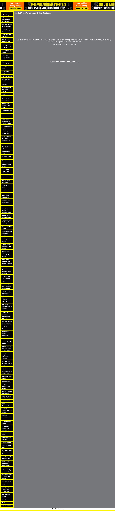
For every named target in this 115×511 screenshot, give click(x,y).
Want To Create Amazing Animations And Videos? (6, 497)
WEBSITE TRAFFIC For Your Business (7, 410)
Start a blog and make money (6, 181)
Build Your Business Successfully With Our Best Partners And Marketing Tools (7, 28)
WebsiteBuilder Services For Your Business (6, 246)
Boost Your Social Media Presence (6, 457)
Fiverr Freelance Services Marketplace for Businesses (6, 334)
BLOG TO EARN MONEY (6, 446)
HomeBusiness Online (5, 72)
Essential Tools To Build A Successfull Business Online (7, 286)
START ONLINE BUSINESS (6, 438)
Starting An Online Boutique (7, 377)
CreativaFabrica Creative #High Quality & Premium (7, 57)
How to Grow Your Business (7, 176)
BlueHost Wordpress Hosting (7, 227)
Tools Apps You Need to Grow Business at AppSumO (6, 81)
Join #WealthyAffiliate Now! (6, 146)
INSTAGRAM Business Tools (5, 62)
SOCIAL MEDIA (6, 401)
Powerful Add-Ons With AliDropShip (6, 216)
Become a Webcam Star (6, 157)
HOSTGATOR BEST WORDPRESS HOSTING (5, 188)
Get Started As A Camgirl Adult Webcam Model (6, 171)
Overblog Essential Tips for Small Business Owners (7, 221)
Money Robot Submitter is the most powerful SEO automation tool (7, 262)
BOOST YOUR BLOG (6, 433)
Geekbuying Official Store (7, 111)
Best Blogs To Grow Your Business (7, 392)
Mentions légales (6, 502)
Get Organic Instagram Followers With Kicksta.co (6, 355)
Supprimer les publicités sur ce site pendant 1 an (64, 61)
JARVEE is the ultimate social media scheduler (6, 463)
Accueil (3, 94)
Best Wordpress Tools (6, 115)
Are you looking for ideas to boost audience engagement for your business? (7, 130)
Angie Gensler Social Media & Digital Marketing (6, 121)
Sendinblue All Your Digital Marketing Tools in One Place (7, 469)
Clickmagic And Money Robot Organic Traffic (6, 195)
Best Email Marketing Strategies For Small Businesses (7, 270)
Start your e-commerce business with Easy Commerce (7, 307)
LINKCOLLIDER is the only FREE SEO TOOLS (7, 341)
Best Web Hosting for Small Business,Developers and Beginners (7, 370)
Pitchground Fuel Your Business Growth (6, 89)
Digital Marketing (6, 442)
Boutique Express (6, 505)
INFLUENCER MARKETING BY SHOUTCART (6, 293)
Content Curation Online (6, 67)
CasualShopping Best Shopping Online (6, 202)
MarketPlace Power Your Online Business (7, 239)
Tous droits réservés (57, 509)
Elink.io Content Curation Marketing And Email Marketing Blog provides (7, 384)
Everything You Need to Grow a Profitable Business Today (7, 279)
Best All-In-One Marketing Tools (6, 40)
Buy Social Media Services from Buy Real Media (6, 45)
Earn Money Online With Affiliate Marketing (7, 451)
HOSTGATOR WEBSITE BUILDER (5, 299)
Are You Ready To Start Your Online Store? (6, 483)
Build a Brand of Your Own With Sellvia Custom (6, 19)
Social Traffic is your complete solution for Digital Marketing (6, 315)
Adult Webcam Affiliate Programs (6, 14)
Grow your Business (7, 76)
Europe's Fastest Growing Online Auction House (6, 489)
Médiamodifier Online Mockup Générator (6, 105)
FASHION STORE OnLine (7, 422)
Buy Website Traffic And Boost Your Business (7, 476)
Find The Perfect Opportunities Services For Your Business (6, 163)
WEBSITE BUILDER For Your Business (7, 416)
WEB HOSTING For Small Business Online (7, 363)
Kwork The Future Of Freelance (7, 35)
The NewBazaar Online (6, 152)
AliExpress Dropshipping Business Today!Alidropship (6, 209)
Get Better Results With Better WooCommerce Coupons (6, 139)
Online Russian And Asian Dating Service (7, 233)
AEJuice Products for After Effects (6, 397)
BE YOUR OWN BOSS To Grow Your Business (6, 428)
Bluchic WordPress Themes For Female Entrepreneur (7, 98)
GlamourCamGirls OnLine (7, 51)
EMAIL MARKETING (5, 404)
